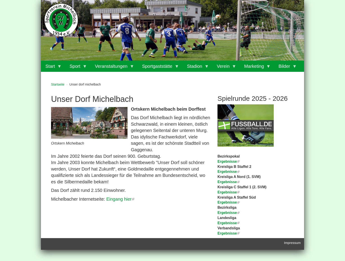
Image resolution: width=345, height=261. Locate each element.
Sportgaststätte (158, 68)
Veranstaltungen (112, 68)
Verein (224, 68)
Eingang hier (120, 199)
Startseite (57, 84)
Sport (76, 68)
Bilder (285, 68)
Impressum (292, 243)
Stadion (195, 68)
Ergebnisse (228, 182)
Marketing (255, 68)
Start (51, 68)
